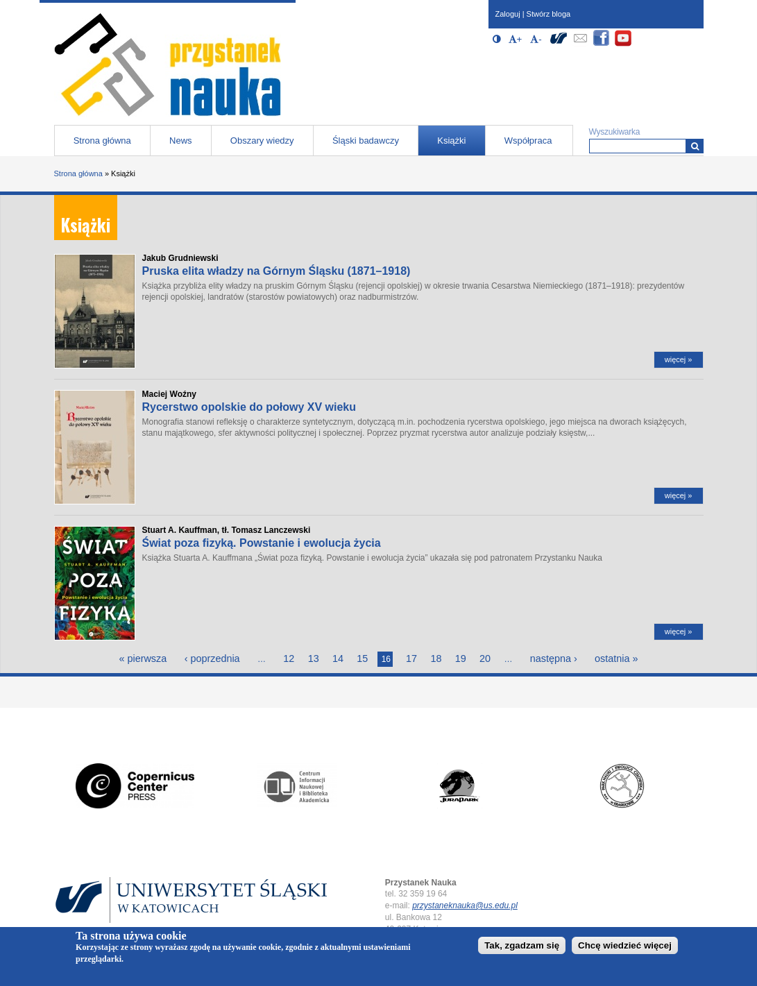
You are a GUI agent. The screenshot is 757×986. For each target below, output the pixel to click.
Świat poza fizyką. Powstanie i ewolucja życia (261, 543)
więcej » (678, 359)
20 (485, 658)
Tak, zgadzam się (521, 948)
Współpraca (528, 140)
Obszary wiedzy (262, 140)
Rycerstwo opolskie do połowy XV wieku (249, 407)
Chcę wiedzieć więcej (625, 948)
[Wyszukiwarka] (695, 146)
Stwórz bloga (549, 14)
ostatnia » (616, 658)
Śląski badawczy (365, 140)
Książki (451, 140)
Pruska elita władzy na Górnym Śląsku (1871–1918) (276, 271)
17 (411, 658)
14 (337, 658)
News (180, 140)
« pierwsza (143, 658)
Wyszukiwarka (614, 132)
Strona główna (102, 140)
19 (460, 658)
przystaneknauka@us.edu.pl (465, 905)
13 (313, 658)
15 (362, 658)
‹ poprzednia (212, 658)
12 (288, 658)
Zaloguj (507, 14)
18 (435, 658)
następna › (553, 658)
